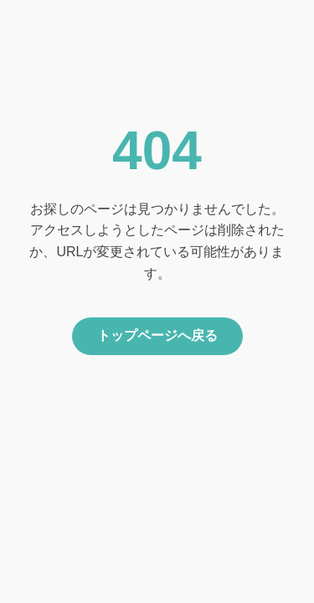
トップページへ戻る (157, 335)
